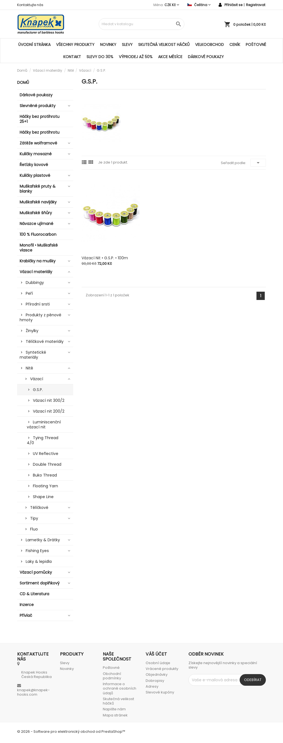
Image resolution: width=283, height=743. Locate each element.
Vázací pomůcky (36, 572)
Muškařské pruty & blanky (38, 188)
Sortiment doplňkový (40, 583)
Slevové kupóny (160, 692)
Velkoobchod (209, 44)
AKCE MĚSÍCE (170, 56)
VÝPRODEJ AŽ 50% (136, 56)
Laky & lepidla (39, 561)
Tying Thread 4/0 (42, 440)
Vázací (36, 379)
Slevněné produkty (38, 105)
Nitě (29, 368)
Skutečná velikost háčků (164, 44)
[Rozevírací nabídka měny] (171, 5)
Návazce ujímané (36, 223)
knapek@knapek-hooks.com (33, 692)
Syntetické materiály (33, 355)
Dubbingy (35, 282)
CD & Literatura (34, 594)
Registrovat (255, 4)
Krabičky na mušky (38, 261)
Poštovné (256, 44)
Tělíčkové (39, 507)
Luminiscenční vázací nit (44, 424)
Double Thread (47, 464)
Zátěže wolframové (38, 143)
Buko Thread (45, 475)
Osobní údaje (158, 663)
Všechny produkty (75, 44)
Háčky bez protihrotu (39, 132)
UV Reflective (45, 453)
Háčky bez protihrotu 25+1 (39, 119)
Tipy (34, 518)
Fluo (34, 529)
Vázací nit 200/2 (48, 411)
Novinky (108, 44)
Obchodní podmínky (112, 676)
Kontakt (72, 56)
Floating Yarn (45, 486)
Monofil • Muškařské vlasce (39, 247)
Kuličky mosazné (36, 154)
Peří (29, 293)
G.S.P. (38, 389)
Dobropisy (155, 680)
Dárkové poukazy (206, 56)
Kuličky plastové (35, 175)
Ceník (234, 44)
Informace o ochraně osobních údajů (119, 688)
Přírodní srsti (38, 304)
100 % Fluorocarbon (38, 234)
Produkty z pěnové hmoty (40, 317)
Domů (23, 82)
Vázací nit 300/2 (48, 400)
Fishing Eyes (37, 550)
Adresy (152, 686)
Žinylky (32, 330)
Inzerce (27, 604)
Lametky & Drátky (43, 540)
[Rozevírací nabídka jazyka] (199, 5)
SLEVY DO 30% (100, 56)
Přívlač (26, 615)
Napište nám (114, 709)
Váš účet (156, 654)
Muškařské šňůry (36, 213)
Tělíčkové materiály (45, 341)
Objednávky (156, 674)
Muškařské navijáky (38, 202)
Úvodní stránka (34, 44)
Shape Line (43, 496)
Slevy (127, 44)
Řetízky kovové (34, 164)
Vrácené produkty (162, 668)
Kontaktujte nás (30, 4)
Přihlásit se (233, 4)
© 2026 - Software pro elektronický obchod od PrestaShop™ (71, 731)
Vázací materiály (36, 272)
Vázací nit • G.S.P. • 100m (105, 258)
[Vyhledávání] (141, 24)
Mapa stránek (115, 715)
